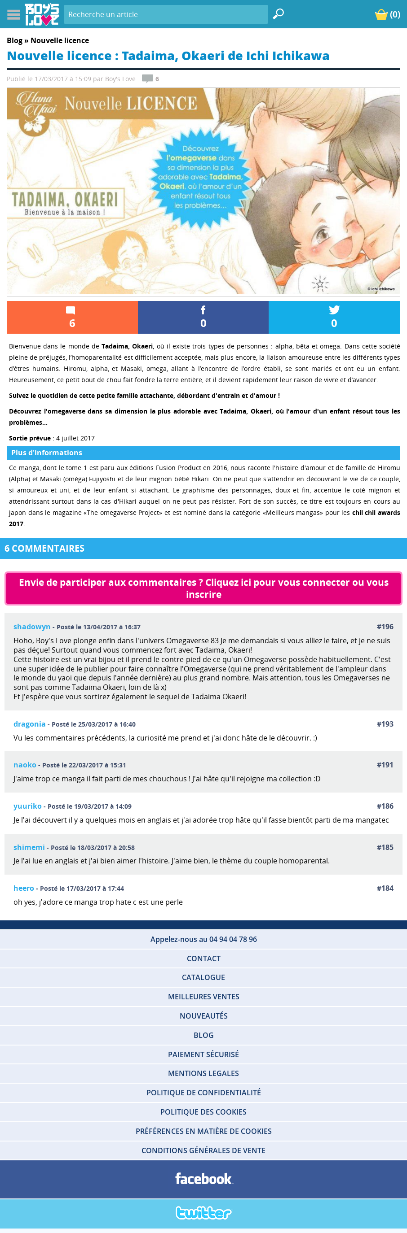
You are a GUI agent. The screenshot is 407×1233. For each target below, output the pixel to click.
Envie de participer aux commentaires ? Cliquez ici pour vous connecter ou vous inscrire (205, 588)
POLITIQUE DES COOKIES (203, 1112)
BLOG (204, 1035)
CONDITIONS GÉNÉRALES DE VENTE (203, 1150)
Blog (14, 40)
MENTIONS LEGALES (203, 1073)
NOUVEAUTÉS (204, 1016)
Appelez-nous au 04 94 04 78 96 (203, 939)
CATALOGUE (203, 977)
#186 (385, 806)
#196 (385, 627)
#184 (385, 888)
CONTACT (204, 958)
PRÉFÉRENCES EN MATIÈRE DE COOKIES (204, 1131)
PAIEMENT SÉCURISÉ (203, 1054)
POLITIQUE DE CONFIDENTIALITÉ (203, 1093)
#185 (385, 847)
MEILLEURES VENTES (203, 997)
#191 (385, 765)
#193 (385, 724)
